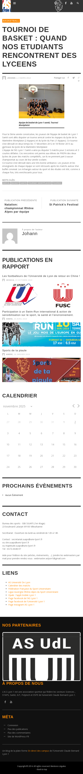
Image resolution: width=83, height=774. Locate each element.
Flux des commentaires (19, 732)
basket (15, 183)
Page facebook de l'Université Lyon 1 (26, 601)
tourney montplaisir (39, 183)
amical (6, 183)
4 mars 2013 (24, 78)
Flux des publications (18, 729)
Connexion (13, 725)
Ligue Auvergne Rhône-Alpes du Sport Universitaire (33, 591)
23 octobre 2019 (23, 280)
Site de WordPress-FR (18, 736)
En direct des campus (38, 750)
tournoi (57, 183)
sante (23, 183)
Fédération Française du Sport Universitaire (29, 588)
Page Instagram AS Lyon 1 (21, 604)
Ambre (9, 319)
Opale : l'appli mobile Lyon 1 (22, 595)
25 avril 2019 (20, 319)
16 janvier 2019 (22, 354)
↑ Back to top (41, 769)
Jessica (10, 280)
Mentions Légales (58, 766)
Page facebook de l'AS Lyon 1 (23, 598)
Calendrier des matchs (19, 585)
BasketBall (11, 20)
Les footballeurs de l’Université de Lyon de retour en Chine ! (41, 276)
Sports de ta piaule (14, 350)
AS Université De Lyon (19, 582)
